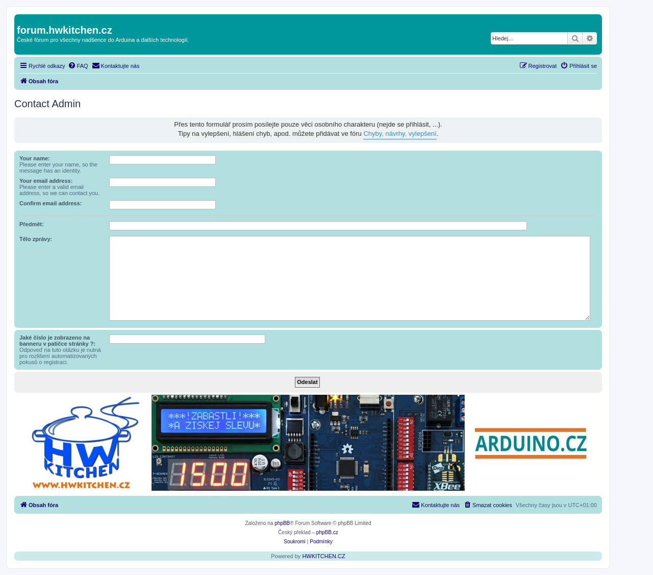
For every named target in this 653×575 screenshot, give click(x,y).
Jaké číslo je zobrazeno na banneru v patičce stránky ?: (57, 340)
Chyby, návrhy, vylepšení (399, 133)
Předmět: (31, 224)
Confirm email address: (50, 203)
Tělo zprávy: (35, 239)
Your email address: (45, 181)
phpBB (282, 523)
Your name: (34, 158)
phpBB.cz (327, 532)
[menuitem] (78, 66)
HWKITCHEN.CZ (323, 556)
